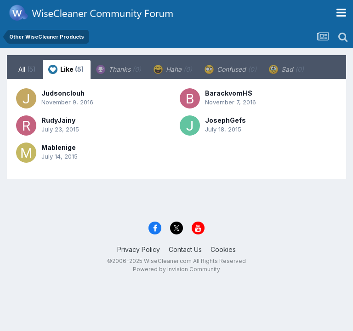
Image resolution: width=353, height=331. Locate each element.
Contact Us (185, 249)
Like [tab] (66, 69)
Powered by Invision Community (176, 269)
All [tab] (27, 69)
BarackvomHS (228, 93)
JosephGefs (225, 120)
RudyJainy (58, 120)
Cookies (223, 249)
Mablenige (58, 147)
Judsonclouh (63, 93)
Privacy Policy (138, 249)
